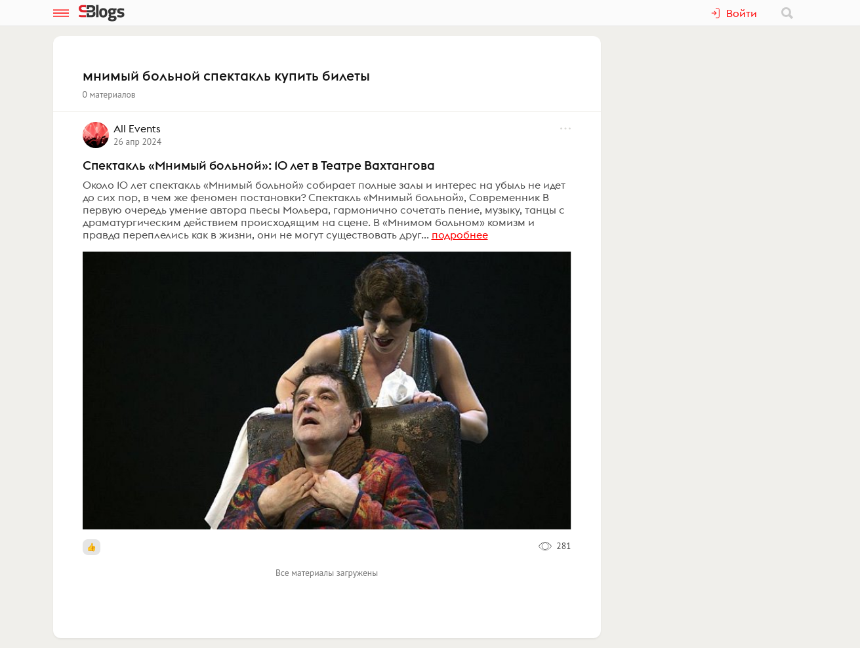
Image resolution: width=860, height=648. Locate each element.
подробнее (460, 234)
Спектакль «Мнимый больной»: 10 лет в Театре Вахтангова (259, 165)
